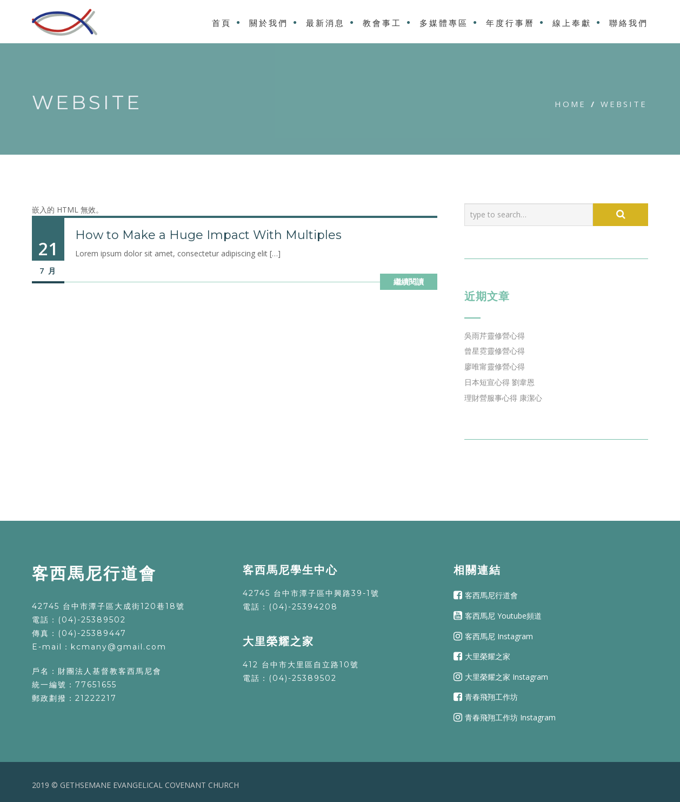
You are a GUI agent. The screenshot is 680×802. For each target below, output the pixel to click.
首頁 (221, 23)
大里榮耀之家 (487, 656)
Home (570, 103)
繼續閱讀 (409, 281)
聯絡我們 (628, 23)
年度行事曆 (510, 23)
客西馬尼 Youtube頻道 (503, 616)
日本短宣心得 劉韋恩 (499, 382)
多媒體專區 (443, 23)
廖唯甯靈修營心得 (494, 366)
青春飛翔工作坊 (491, 697)
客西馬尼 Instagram (499, 636)
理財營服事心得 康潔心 (503, 398)
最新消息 (325, 23)
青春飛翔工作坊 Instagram (510, 717)
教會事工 (382, 23)
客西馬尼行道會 (491, 595)
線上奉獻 (571, 23)
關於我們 (268, 23)
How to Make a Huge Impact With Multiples (208, 235)
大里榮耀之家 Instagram (506, 677)
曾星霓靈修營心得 (494, 351)
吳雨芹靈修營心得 (494, 335)
